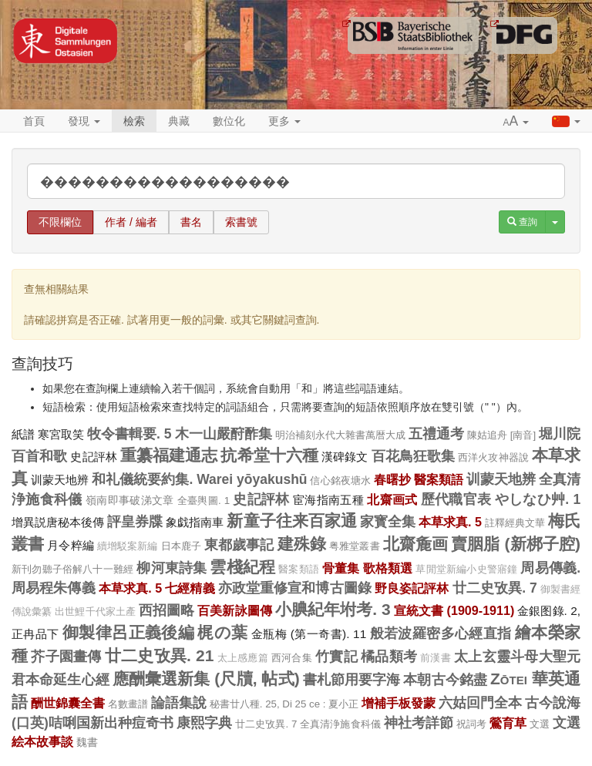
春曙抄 (392, 479)
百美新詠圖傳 (234, 610)
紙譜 (23, 434)
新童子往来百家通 (291, 520)
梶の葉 (222, 632)
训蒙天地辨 (60, 479)
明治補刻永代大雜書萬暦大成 (340, 435)
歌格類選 (388, 568)
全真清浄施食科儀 (340, 724)
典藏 (179, 121)
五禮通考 (436, 434)
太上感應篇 (242, 658)
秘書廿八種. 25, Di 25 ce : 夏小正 (284, 704)
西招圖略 (166, 610)
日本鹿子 (181, 546)
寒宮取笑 (61, 434)
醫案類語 (438, 479)
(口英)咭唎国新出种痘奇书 (92, 723)
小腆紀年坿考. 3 (333, 609)
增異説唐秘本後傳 (58, 522)
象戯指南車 (195, 522)
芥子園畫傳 (66, 656)
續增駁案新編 (127, 546)
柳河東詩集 (171, 568)
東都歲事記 (239, 545)
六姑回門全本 (480, 703)
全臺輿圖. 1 (203, 500)
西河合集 (291, 658)
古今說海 (552, 703)
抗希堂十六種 (269, 455)
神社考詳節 (418, 723)
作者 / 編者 (131, 222)
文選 (540, 724)
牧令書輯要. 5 (129, 434)
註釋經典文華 (515, 523)
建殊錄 (302, 544)
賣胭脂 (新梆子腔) (515, 544)
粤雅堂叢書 (354, 546)
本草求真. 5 (450, 522)
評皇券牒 (135, 521)
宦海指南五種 (328, 499)
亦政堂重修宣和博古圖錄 (295, 588)
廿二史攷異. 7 (494, 588)
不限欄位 (60, 222)
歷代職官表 (456, 499)
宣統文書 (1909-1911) (454, 610)
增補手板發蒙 (399, 703)
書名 (191, 222)
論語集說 (179, 703)
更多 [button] (284, 121)
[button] (516, 121)
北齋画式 (392, 499)
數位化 (229, 121)
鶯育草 (507, 723)
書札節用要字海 (352, 679)
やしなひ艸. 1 (537, 499)
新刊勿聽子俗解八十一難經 (72, 569)
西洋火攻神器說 (493, 457)
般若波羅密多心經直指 (441, 633)
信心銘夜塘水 (340, 480)
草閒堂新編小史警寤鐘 (466, 569)
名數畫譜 (128, 704)
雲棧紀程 (242, 567)
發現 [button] (84, 121)
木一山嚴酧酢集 (223, 434)
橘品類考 (389, 656)
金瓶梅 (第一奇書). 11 (308, 633)
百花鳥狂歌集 (414, 456)
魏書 (87, 742)
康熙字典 (204, 723)
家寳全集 (387, 521)
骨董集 (341, 568)
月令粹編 (70, 545)
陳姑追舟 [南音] (501, 435)
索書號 (241, 222)
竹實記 (336, 656)
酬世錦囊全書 (68, 703)
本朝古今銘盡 (445, 679)
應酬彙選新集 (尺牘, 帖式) (206, 678)
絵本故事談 (42, 741)
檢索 (134, 121)
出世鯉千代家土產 (95, 611)
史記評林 (93, 456)
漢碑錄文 (344, 456)
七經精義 (189, 588)
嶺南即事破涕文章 (130, 500)
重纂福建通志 (169, 455)
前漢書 (435, 658)
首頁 (34, 121)
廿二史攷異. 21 (159, 655)
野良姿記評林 (412, 588)
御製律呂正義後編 (128, 632)
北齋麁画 (415, 544)
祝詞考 (471, 724)
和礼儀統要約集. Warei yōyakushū (199, 479)
